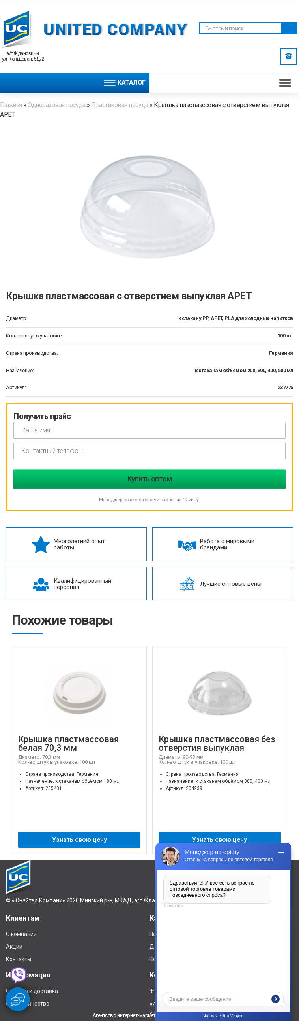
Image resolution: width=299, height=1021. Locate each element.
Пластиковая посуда (120, 105)
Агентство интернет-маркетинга (129, 1015)
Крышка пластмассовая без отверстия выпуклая (217, 743)
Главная (11, 105)
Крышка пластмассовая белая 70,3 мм (68, 743)
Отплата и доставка (32, 991)
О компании (21, 934)
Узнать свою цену (79, 839)
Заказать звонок (288, 56)
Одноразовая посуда (56, 105)
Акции (14, 946)
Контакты (18, 959)
